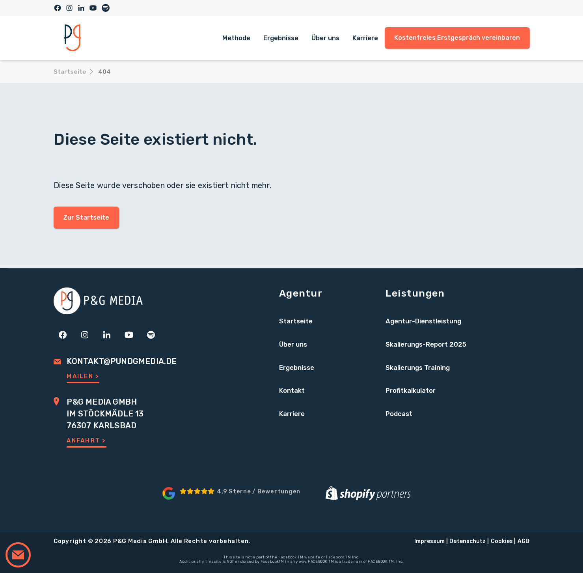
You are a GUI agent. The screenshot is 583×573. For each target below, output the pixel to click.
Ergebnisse (280, 38)
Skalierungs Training (418, 367)
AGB (523, 541)
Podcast (399, 414)
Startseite (296, 321)
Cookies (502, 541)
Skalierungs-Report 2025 (426, 344)
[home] (72, 38)
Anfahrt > (86, 440)
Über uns (325, 38)
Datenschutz (467, 541)
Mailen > (83, 376)
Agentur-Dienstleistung (423, 321)
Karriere (365, 38)
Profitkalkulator (411, 390)
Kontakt (292, 390)
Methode (236, 38)
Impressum (429, 541)
